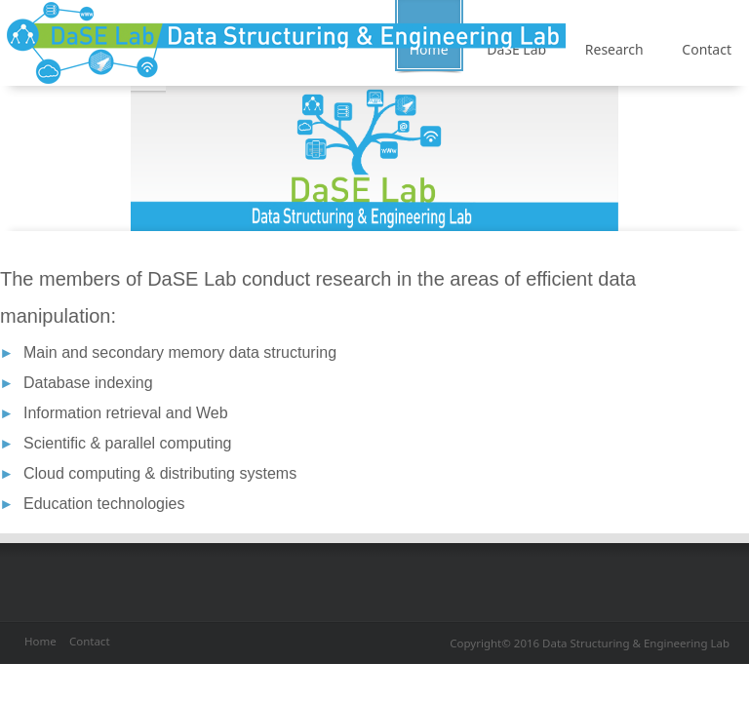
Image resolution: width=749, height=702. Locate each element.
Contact (89, 641)
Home (40, 641)
